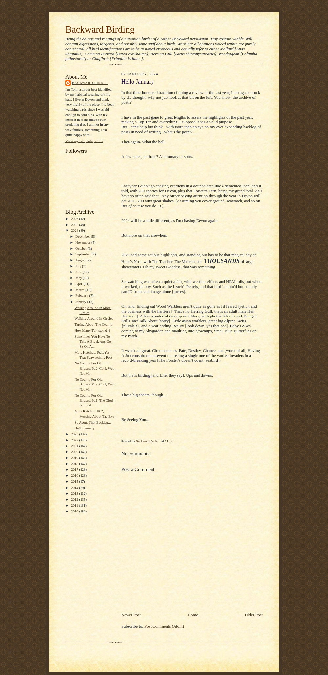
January (81, 302)
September (83, 254)
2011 (75, 505)
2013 (75, 493)
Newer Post (131, 615)
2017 (75, 469)
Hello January (84, 428)
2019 (75, 458)
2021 (75, 446)
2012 (75, 499)
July (78, 266)
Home (193, 615)
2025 (75, 225)
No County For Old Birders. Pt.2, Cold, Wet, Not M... (94, 368)
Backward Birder (90, 83)
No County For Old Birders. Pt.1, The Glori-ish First (94, 400)
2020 (75, 452)
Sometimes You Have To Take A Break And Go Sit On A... (92, 341)
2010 (75, 511)
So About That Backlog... (92, 422)
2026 (75, 219)
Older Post (254, 615)
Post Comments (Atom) (164, 626)
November (83, 242)
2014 (75, 488)
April (79, 284)
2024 (75, 230)
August (80, 260)
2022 (75, 440)
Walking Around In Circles (93, 318)
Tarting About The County (93, 324)
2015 (75, 481)
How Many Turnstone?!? (92, 330)
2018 (75, 464)
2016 (75, 475)
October (81, 248)
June (79, 272)
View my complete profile (84, 141)
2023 (75, 434)
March (80, 290)
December (83, 236)
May (79, 278)
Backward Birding (100, 29)
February (82, 295)
